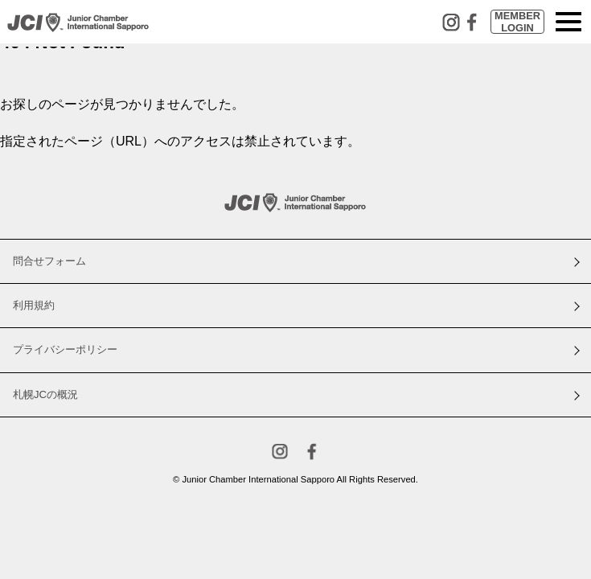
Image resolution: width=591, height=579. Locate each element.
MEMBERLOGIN (517, 22)
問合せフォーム (49, 261)
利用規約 (34, 305)
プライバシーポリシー (65, 349)
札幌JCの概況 (45, 394)
